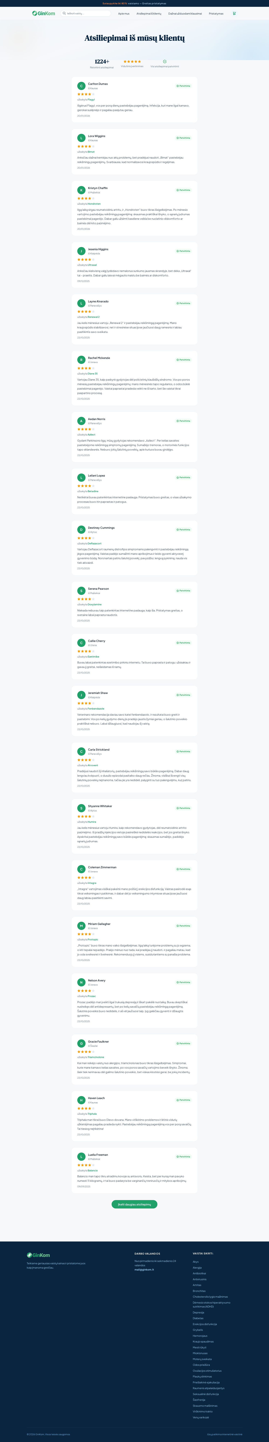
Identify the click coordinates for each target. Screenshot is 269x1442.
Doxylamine (95, 604)
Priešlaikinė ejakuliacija (206, 1382)
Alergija (197, 1267)
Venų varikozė (201, 1417)
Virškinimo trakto (203, 1411)
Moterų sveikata (202, 1359)
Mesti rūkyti (199, 1347)
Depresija (198, 1312)
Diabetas (198, 1318)
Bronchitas (199, 1290)
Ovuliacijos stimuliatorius (207, 1370)
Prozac (92, 996)
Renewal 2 (94, 316)
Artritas (197, 1285)
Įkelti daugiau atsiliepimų (134, 1204)
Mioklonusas (200, 1353)
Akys (196, 1261)
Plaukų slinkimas (202, 1376)
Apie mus (123, 13)
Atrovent (93, 765)
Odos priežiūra (201, 1364)
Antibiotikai (199, 1273)
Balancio (93, 1170)
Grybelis (198, 1329)
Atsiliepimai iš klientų (149, 13)
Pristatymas (216, 13)
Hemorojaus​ (200, 1335)
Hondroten (94, 203)
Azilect (91, 434)
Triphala (92, 1113)
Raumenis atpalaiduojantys (208, 1388)
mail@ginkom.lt (144, 1269)
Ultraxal (92, 264)
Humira (92, 821)
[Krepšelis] (234, 13)
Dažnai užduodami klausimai (185, 13)
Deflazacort (95, 543)
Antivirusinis (199, 1279)
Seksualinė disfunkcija (206, 1394)
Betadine (93, 491)
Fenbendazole (96, 708)
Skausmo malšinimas (205, 1405)
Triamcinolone (96, 1057)
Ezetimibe (93, 656)
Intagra (92, 882)
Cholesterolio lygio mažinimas (210, 1296)
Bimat (91, 151)
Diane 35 (93, 373)
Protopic (93, 939)
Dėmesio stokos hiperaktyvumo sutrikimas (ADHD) (211, 1304)
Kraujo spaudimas (203, 1341)
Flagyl (91, 99)
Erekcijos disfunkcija (205, 1324)
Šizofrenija (199, 1399)
